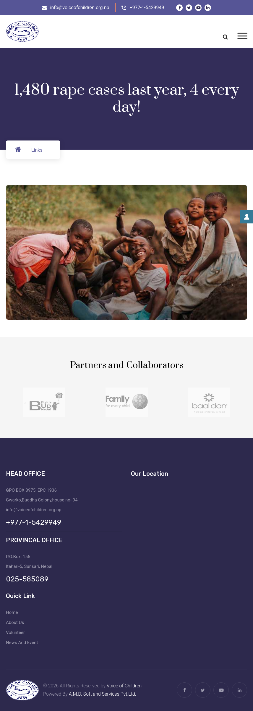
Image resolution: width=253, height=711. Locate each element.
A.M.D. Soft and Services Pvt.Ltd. (102, 694)
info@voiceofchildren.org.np (79, 7)
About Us (15, 622)
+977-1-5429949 (147, 7)
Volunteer (15, 632)
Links (37, 150)
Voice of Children (124, 686)
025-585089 (27, 579)
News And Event (22, 642)
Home (12, 612)
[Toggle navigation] (242, 36)
